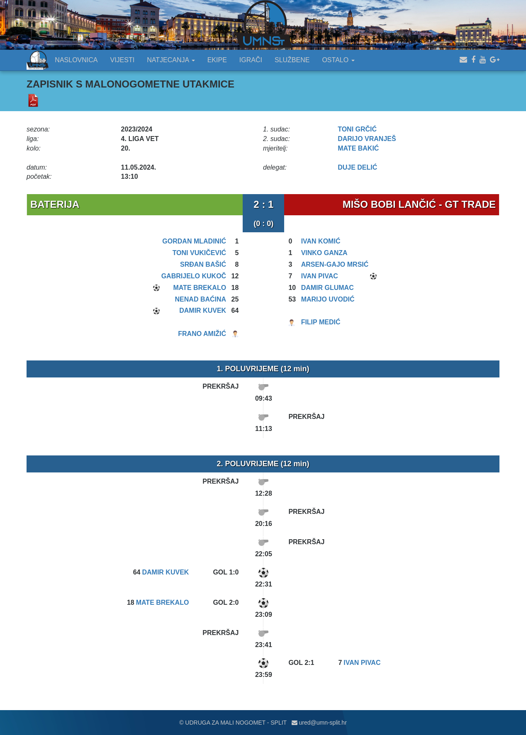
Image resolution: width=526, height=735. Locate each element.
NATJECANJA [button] (171, 59)
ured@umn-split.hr (319, 722)
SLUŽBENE (292, 59)
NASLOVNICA (76, 59)
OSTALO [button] (338, 59)
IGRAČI (250, 59)
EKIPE (217, 59)
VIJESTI (122, 59)
